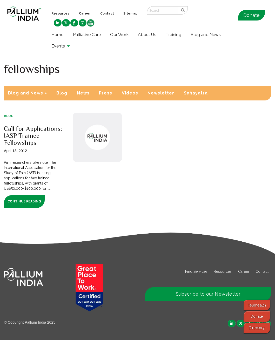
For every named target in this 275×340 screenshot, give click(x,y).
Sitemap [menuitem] (130, 13)
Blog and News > (27, 93)
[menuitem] (58, 23)
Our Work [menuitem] (119, 34)
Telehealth (257, 305)
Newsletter (160, 93)
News (83, 93)
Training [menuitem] (173, 34)
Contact (262, 271)
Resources (223, 271)
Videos (130, 93)
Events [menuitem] (58, 46)
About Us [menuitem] (147, 34)
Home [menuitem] (57, 34)
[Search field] (162, 10)
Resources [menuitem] (60, 13)
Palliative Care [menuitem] (87, 34)
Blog (61, 93)
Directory (257, 327)
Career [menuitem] (85, 13)
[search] (183, 10)
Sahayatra (196, 93)
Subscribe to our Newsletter (208, 294)
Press (105, 93)
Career (243, 271)
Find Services (196, 271)
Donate (251, 15)
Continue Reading (24, 201)
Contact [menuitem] (107, 13)
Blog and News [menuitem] (205, 34)
